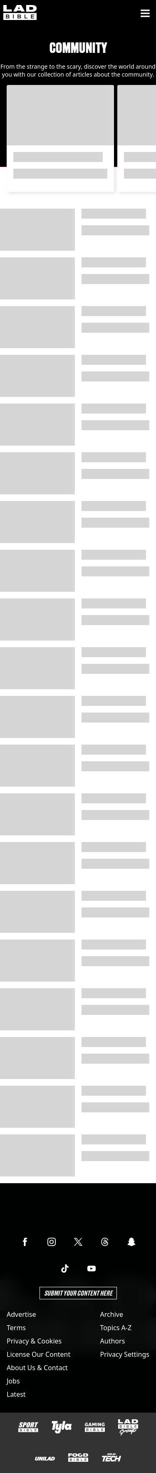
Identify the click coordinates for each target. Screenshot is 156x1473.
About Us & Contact (37, 1367)
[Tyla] (62, 1427)
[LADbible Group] (128, 1427)
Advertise (21, 1314)
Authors (112, 1341)
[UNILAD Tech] (111, 1457)
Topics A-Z (115, 1327)
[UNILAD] (45, 1459)
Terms (16, 1327)
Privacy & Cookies (34, 1341)
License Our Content (38, 1354)
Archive (111, 1314)
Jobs (13, 1381)
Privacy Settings (124, 1354)
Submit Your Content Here (78, 1293)
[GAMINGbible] (95, 1427)
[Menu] (145, 13)
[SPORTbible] (28, 1427)
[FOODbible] (78, 1458)
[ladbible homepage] (20, 13)
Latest (16, 1394)
